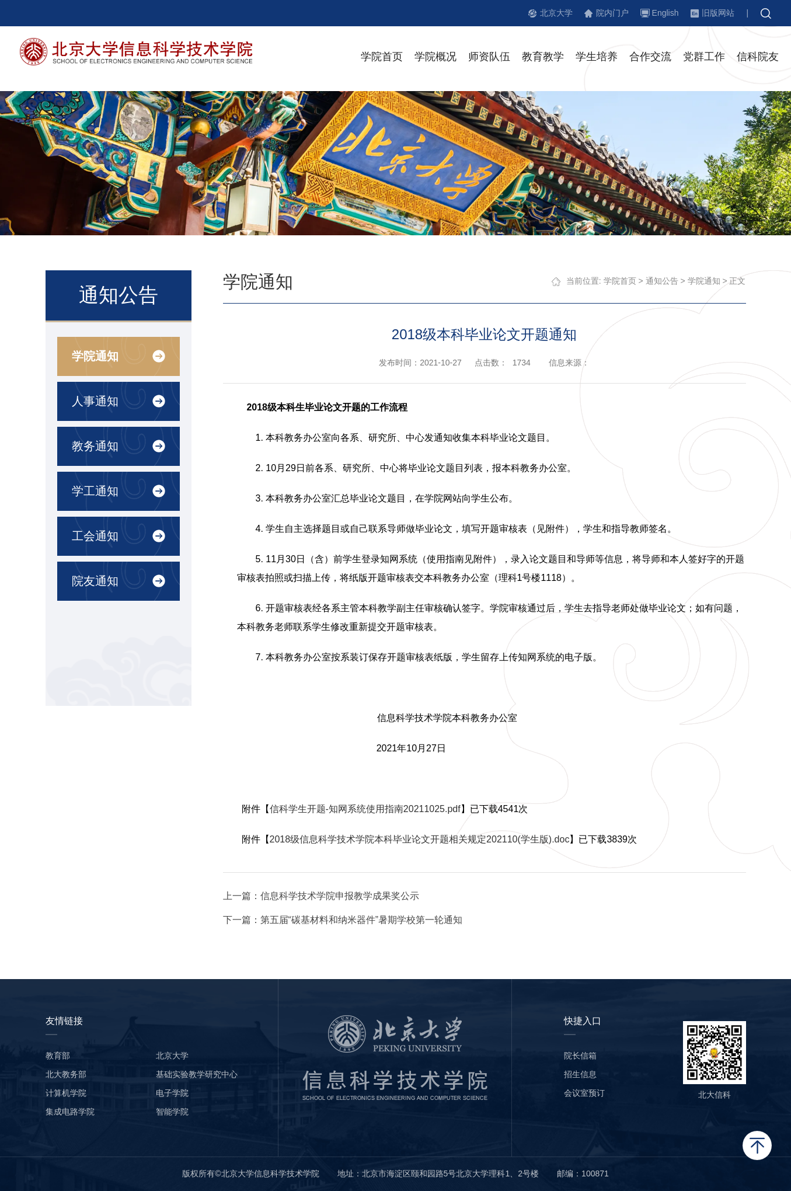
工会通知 (94, 536)
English (665, 13)
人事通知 (94, 401)
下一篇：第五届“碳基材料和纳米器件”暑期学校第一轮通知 (343, 920)
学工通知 (94, 491)
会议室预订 (584, 1093)
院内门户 (612, 13)
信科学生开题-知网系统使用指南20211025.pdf (365, 809)
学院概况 (435, 58)
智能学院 (172, 1111)
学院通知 (94, 356)
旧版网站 (718, 13)
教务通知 (94, 446)
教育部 (58, 1055)
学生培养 (597, 58)
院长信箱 (580, 1055)
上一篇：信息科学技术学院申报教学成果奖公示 (321, 896)
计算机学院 (66, 1093)
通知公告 (662, 280)
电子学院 (172, 1093)
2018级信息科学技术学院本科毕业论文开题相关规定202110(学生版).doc (420, 839)
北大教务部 (66, 1074)
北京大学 (556, 13)
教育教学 (543, 58)
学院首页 (382, 58)
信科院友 (758, 58)
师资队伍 (489, 58)
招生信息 (580, 1074)
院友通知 (94, 580)
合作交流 (650, 58)
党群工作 (704, 58)
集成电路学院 (70, 1111)
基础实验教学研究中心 (197, 1074)
